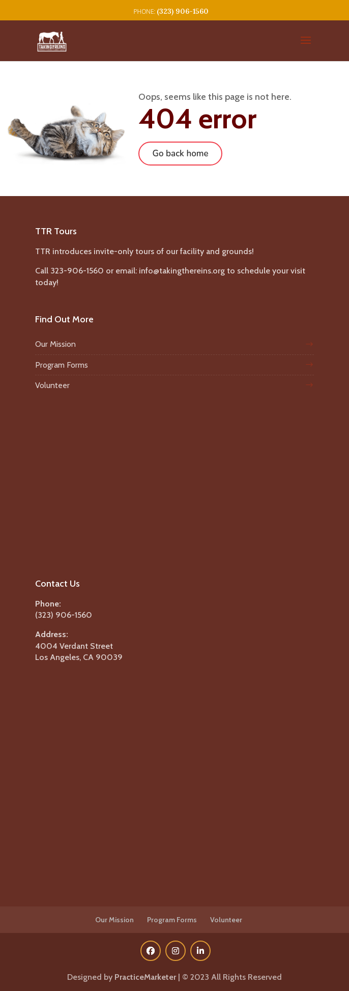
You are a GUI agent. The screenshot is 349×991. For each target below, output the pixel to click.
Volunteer (52, 385)
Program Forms (61, 365)
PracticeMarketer (145, 977)
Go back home (180, 153)
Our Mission (55, 344)
